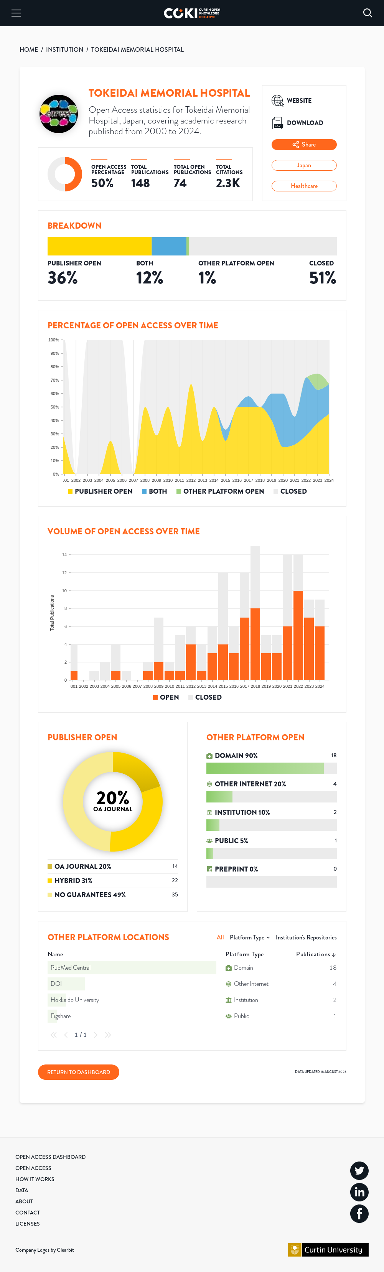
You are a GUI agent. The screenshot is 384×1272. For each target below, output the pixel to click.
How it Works (34, 1179)
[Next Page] (95, 1035)
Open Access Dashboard (50, 1157)
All (220, 937)
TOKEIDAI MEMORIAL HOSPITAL (137, 49)
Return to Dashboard (78, 1072)
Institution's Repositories (306, 937)
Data (21, 1190)
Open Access (33, 1168)
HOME (29, 49)
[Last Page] (108, 1035)
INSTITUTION (64, 49)
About (24, 1201)
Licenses (27, 1224)
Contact (27, 1212)
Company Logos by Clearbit (44, 1250)
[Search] (368, 13)
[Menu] (16, 13)
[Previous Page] (66, 1035)
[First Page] (54, 1035)
